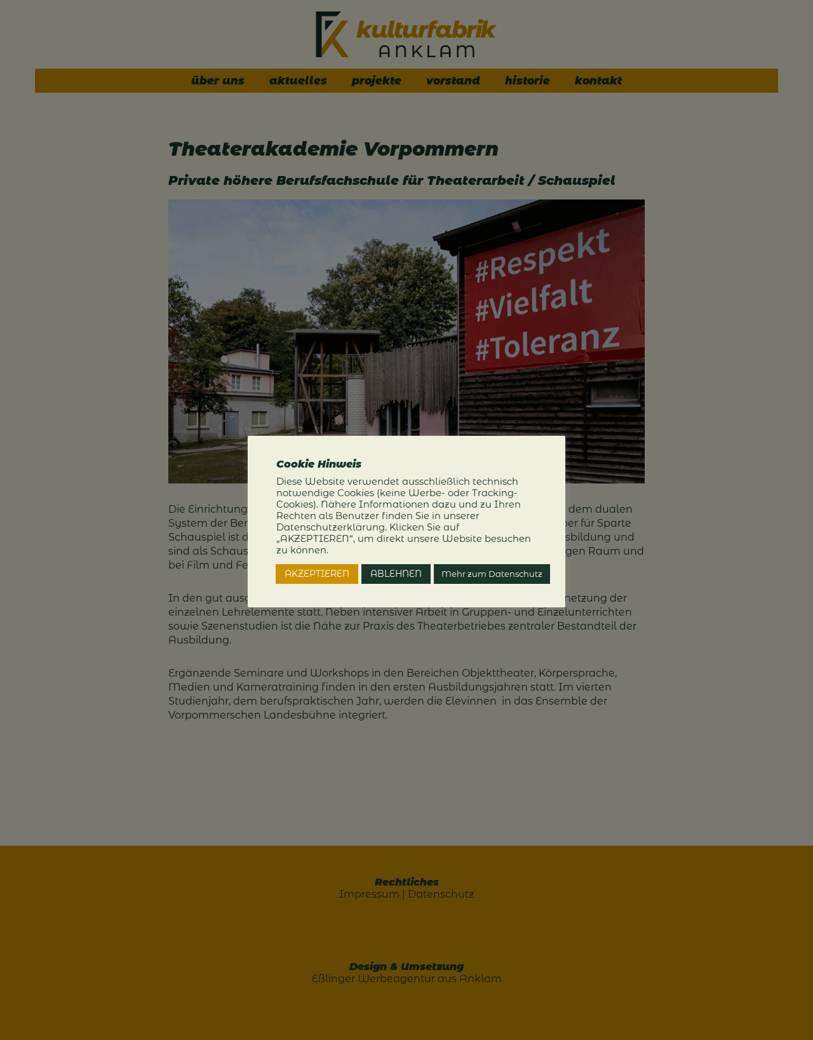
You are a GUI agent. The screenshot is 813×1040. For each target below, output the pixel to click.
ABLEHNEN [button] (396, 573)
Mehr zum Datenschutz (491, 574)
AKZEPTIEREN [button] (317, 573)
